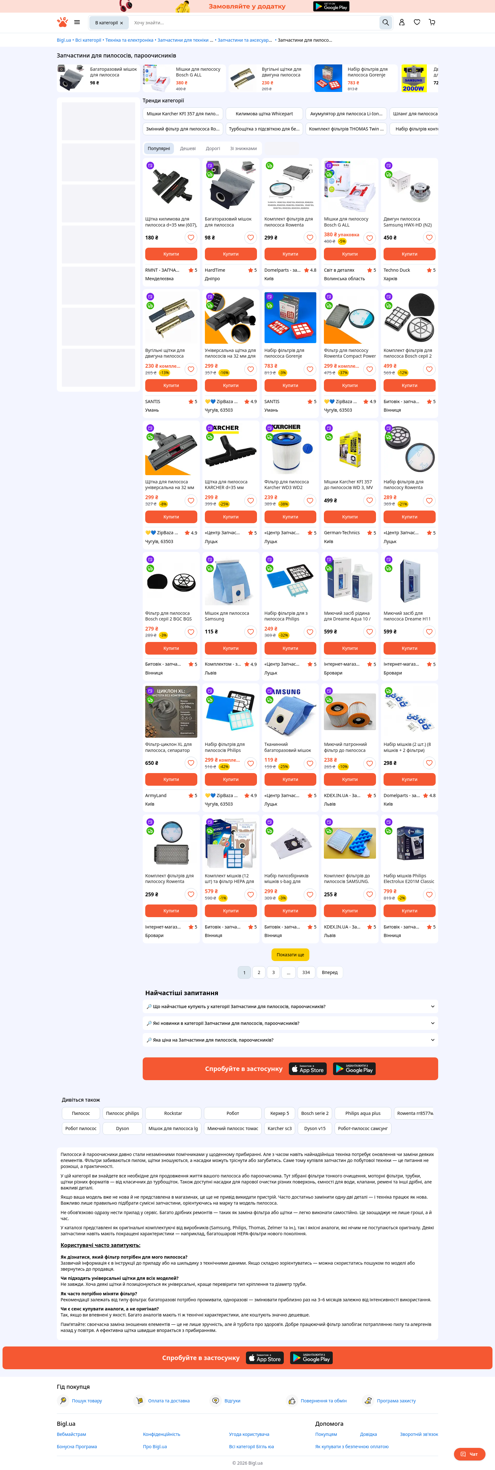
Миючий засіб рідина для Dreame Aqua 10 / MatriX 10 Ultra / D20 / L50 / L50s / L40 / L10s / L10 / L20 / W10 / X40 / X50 (348, 616)
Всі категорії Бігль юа (251, 1446)
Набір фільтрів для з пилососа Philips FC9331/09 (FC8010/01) (288, 616)
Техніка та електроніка (129, 40)
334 (306, 972)
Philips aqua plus (362, 1113)
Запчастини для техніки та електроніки (200, 40)
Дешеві (188, 148)
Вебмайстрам (71, 1434)
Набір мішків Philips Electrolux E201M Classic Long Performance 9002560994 (409, 878)
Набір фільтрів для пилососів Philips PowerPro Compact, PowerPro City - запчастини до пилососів (225, 747)
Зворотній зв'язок (419, 1434)
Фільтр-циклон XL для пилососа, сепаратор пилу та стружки (168, 747)
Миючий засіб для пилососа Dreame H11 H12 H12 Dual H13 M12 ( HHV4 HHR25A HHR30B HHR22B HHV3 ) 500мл (409, 616)
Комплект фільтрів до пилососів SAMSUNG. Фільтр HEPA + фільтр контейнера (347, 878)
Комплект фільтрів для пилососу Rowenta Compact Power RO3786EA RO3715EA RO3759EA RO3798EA (169, 878)
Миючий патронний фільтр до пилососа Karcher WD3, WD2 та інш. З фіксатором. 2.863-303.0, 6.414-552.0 (349, 747)
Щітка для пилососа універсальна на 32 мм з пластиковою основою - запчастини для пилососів (171, 484)
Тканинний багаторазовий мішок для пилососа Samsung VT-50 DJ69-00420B (289, 747)
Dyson (122, 1128)
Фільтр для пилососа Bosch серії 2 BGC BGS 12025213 (168, 616)
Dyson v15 (315, 1128)
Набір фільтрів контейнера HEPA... (432, 129)
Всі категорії (88, 40)
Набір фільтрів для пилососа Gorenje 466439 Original (368, 72)
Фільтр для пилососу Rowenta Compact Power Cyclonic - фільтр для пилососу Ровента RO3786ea (350, 353)
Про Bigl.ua (155, 1446)
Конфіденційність (161, 1434)
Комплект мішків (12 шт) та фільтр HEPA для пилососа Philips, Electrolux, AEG (229, 878)
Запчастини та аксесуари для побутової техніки (268, 40)
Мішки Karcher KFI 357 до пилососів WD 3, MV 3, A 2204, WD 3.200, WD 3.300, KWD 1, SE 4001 (349, 484)
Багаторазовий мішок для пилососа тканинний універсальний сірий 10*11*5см (113, 72)
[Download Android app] (354, 1068)
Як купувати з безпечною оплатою (352, 1446)
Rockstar (173, 1113)
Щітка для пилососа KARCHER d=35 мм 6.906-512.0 (226, 484)
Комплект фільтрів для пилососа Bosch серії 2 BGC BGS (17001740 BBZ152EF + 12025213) (408, 353)
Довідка (368, 1434)
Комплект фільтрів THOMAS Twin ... (346, 129)
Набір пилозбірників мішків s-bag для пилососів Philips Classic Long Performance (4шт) (290, 878)
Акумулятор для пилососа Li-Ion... (346, 114)
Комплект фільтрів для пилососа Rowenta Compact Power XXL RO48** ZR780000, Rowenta (289, 221)
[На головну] (62, 25)
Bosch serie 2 (315, 1113)
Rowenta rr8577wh (417, 1113)
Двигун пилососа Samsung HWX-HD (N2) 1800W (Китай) (408, 221)
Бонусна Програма (77, 1446)
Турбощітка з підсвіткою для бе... (264, 129)
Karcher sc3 (280, 1128)
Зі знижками (243, 148)
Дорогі (213, 148)
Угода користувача (249, 1434)
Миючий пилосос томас (232, 1128)
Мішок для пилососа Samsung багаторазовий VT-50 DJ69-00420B (227, 616)
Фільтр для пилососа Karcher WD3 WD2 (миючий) (287, 484)
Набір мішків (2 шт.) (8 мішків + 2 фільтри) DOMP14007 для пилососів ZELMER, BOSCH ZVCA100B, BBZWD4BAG (407, 747)
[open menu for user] (402, 23)
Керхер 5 (280, 1113)
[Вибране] (417, 24)
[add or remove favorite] (191, 237)
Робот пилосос (81, 1128)
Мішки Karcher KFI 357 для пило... (183, 114)
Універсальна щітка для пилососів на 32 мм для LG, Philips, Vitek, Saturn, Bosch (230, 353)
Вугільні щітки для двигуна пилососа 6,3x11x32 (281, 72)
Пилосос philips (122, 1113)
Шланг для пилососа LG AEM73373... (432, 114)
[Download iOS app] (308, 1068)
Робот (233, 1113)
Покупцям (326, 1434)
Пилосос (81, 1113)
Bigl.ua (64, 40)
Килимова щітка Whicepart (264, 114)
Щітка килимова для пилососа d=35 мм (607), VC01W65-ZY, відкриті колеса (171, 221)
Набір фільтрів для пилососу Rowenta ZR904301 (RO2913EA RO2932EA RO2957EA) (406, 484)
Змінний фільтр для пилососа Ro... (183, 129)
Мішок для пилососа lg (173, 1128)
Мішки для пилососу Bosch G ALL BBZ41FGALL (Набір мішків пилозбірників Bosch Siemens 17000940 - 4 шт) (199, 72)
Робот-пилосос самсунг (363, 1128)
